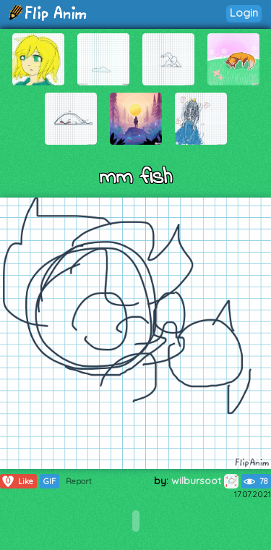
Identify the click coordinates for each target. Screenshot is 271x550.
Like (17, 481)
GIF (49, 481)
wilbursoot (204, 480)
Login (244, 13)
